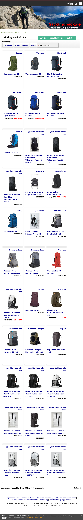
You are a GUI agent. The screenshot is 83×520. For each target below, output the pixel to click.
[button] (57, 38)
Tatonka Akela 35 (33, 74)
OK (4, 518)
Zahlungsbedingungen (67, 498)
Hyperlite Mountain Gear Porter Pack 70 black (34, 433)
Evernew (40, 171)
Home (4, 32)
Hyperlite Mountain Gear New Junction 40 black (11, 393)
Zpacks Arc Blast (10, 153)
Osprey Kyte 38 (32, 310)
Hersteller (8, 45)
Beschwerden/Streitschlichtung (36, 500)
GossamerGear (59, 211)
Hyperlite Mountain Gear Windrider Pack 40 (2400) (34, 472)
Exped (63, 329)
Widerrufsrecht (17, 500)
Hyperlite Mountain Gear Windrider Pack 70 (56, 472)
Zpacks (19, 132)
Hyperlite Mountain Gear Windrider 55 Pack (11, 472)
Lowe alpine (60, 171)
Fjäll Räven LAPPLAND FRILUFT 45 (56, 312)
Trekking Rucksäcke (17, 32)
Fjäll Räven (39, 211)
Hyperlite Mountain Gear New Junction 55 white (55, 393)
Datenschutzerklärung (45, 498)
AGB (56, 498)
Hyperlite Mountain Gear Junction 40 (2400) (11, 315)
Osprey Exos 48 (10, 231)
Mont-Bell (61, 53)
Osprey (19, 53)
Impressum (10, 498)
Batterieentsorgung (56, 500)
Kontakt (68, 500)
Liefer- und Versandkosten (26, 498)
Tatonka (40, 53)
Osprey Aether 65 (11, 74)
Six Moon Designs (36, 329)
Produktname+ (21, 45)
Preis (33, 45)
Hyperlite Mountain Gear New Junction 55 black (33, 393)
